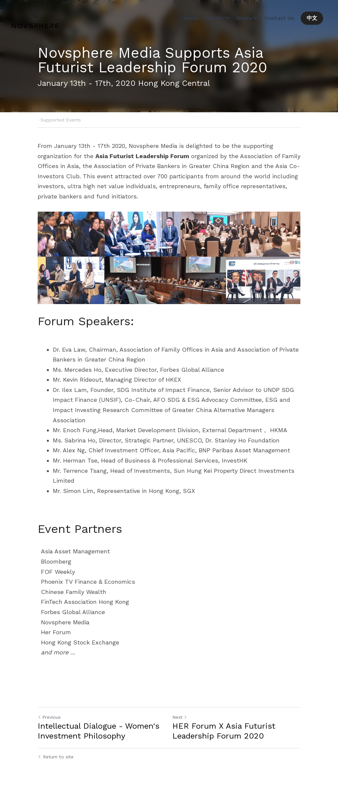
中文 (312, 18)
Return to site (56, 756)
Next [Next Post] (179, 717)
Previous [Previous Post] (49, 717)
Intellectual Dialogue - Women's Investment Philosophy (98, 731)
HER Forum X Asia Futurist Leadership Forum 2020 (223, 731)
